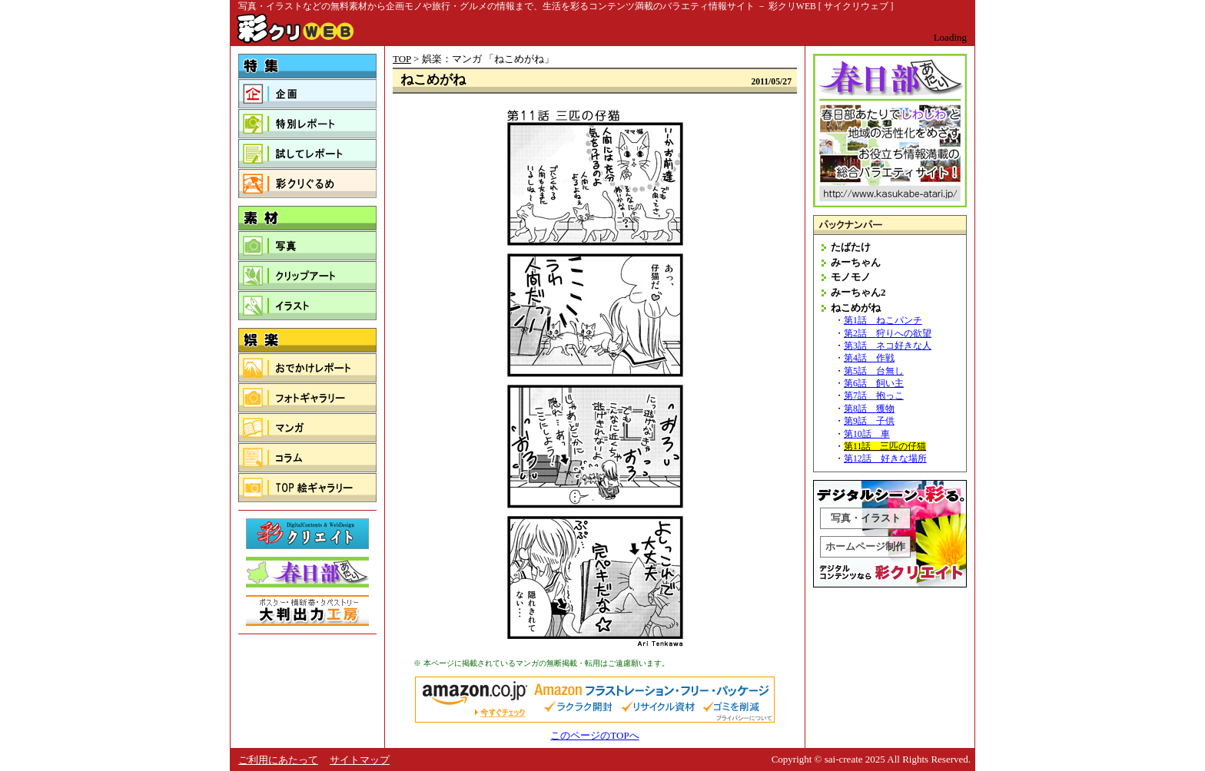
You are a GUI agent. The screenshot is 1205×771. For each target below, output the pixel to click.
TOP (402, 59)
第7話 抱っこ (874, 396)
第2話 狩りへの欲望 (887, 334)
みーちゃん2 (858, 292)
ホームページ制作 (865, 546)
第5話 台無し (874, 371)
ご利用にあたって (278, 760)
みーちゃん (856, 262)
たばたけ (851, 247)
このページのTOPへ (594, 735)
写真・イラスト (866, 518)
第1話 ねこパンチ (883, 321)
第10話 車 (867, 434)
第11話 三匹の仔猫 (885, 447)
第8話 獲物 (869, 409)
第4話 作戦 (869, 358)
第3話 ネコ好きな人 (887, 346)
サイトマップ (360, 760)
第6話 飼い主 (874, 384)
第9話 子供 (869, 421)
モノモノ (851, 277)
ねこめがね (856, 307)
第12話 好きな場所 (885, 459)
